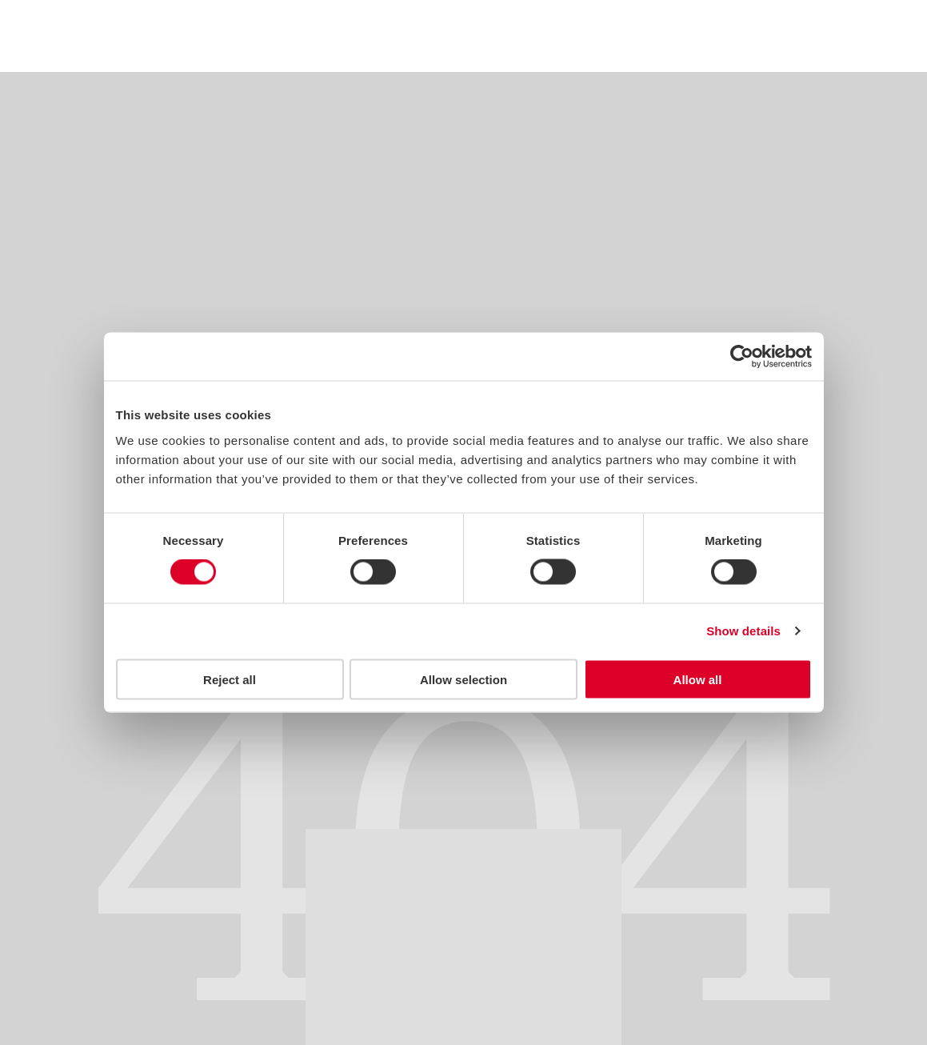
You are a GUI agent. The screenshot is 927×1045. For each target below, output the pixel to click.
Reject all (229, 679)
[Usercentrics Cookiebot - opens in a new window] (742, 357)
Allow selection (463, 679)
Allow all (697, 679)
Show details (743, 631)
